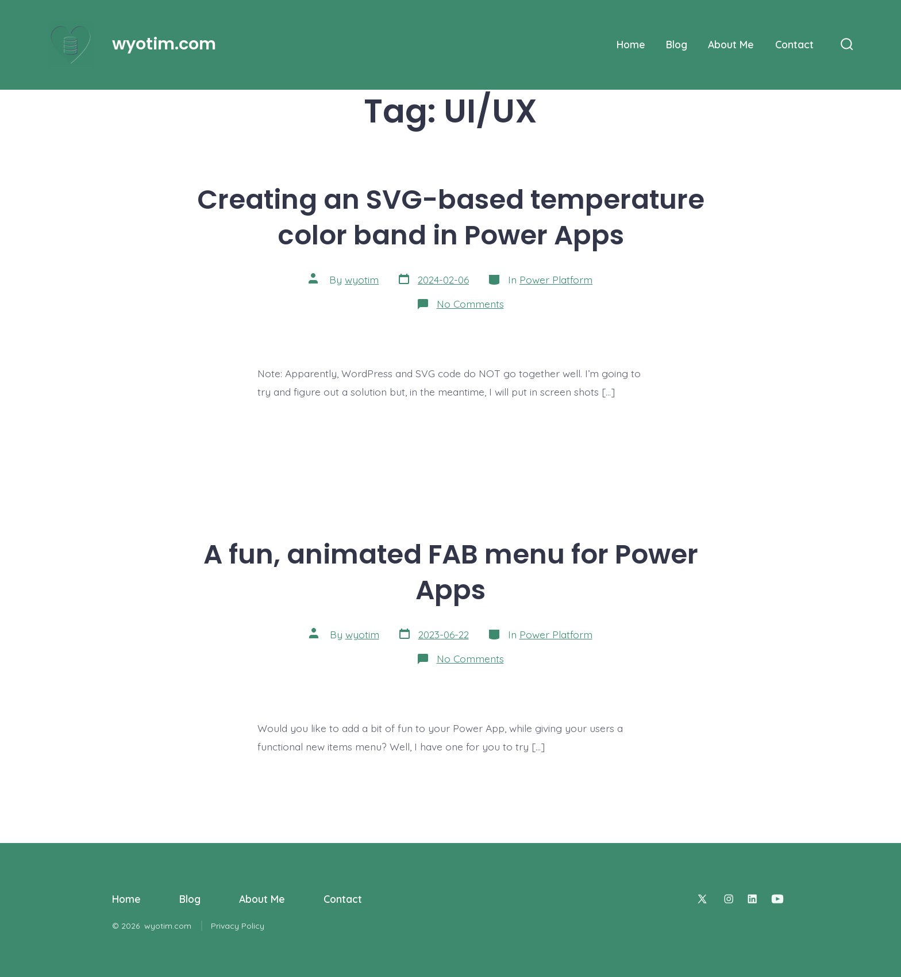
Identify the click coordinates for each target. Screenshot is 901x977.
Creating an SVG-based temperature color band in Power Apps (450, 217)
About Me (731, 44)
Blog (676, 44)
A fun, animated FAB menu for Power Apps (450, 572)
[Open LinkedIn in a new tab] (752, 898)
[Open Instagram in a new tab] (728, 898)
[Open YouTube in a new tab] (777, 898)
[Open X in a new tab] (702, 898)
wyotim (362, 279)
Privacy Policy (237, 926)
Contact (794, 44)
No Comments (470, 303)
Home (631, 44)
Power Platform (555, 279)
